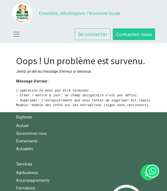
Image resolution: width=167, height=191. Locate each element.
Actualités (24, 149)
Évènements (26, 141)
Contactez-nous (134, 34)
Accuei (22, 126)
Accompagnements (33, 180)
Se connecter (92, 34)
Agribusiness (27, 173)
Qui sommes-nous (32, 133)
